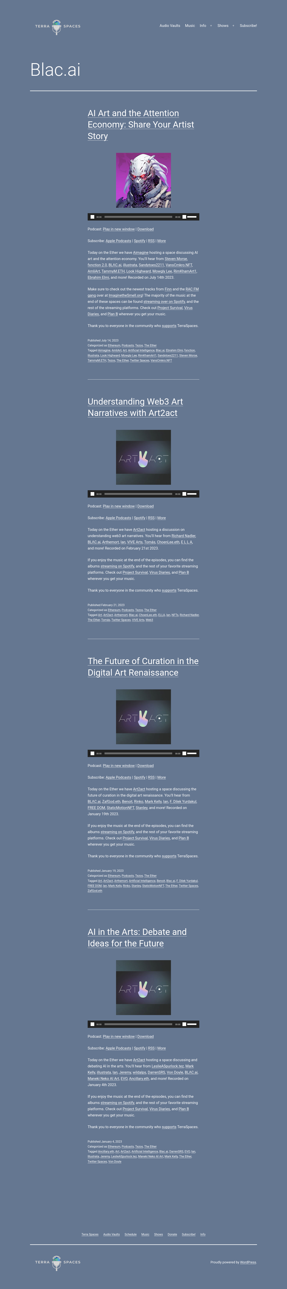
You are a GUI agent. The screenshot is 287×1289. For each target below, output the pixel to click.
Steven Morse (176, 259)
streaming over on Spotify (164, 301)
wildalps (139, 1072)
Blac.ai (160, 350)
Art (125, 350)
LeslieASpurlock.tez (168, 1066)
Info (203, 25)
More (161, 241)
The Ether (150, 345)
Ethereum (114, 345)
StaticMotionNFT (120, 808)
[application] (143, 217)
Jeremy (125, 1072)
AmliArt (94, 271)
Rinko (138, 801)
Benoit (127, 801)
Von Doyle (175, 1072)
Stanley (141, 808)
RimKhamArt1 (185, 271)
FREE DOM (96, 808)
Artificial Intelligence (141, 350)
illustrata (130, 265)
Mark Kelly (153, 801)
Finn (168, 289)
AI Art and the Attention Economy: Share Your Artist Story (141, 124)
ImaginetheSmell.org (125, 295)
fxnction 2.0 (97, 265)
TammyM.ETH (113, 271)
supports (169, 326)
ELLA (161, 615)
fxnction (189, 350)
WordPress (248, 1262)
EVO (124, 1078)
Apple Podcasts (118, 241)
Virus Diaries (159, 572)
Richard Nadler (183, 536)
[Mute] (184, 217)
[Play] (92, 217)
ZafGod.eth (111, 801)
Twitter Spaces (139, 360)
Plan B (113, 314)
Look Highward (138, 271)
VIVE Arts (135, 542)
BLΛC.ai (115, 265)
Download (145, 229)
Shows (223, 25)
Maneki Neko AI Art (103, 1078)
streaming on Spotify (117, 566)
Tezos (139, 345)
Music (190, 25)
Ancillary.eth (139, 1078)
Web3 (149, 620)
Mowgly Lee (162, 271)
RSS (151, 241)
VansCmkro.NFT (179, 265)
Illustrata (93, 355)
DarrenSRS (156, 1072)
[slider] (138, 217)
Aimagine (140, 252)
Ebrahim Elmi (98, 277)
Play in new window (119, 229)
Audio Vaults (170, 25)
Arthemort (110, 542)
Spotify (139, 241)
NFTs (175, 615)
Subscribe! (248, 25)
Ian (122, 542)
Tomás (149, 542)
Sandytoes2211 (151, 265)
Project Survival (170, 308)
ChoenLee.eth (168, 542)
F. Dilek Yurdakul (183, 801)
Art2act (139, 529)
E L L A (186, 542)
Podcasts (128, 345)
